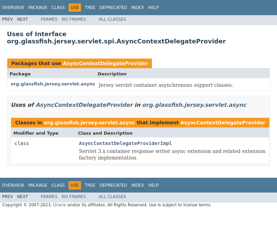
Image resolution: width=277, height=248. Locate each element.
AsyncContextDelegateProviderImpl (125, 143)
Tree (90, 7)
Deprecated (113, 7)
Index (137, 7)
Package (37, 7)
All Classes (112, 19)
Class (58, 7)
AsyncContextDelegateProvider (105, 63)
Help (153, 7)
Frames (49, 19)
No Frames (74, 19)
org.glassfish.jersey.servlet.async (53, 83)
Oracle (59, 205)
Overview (13, 7)
